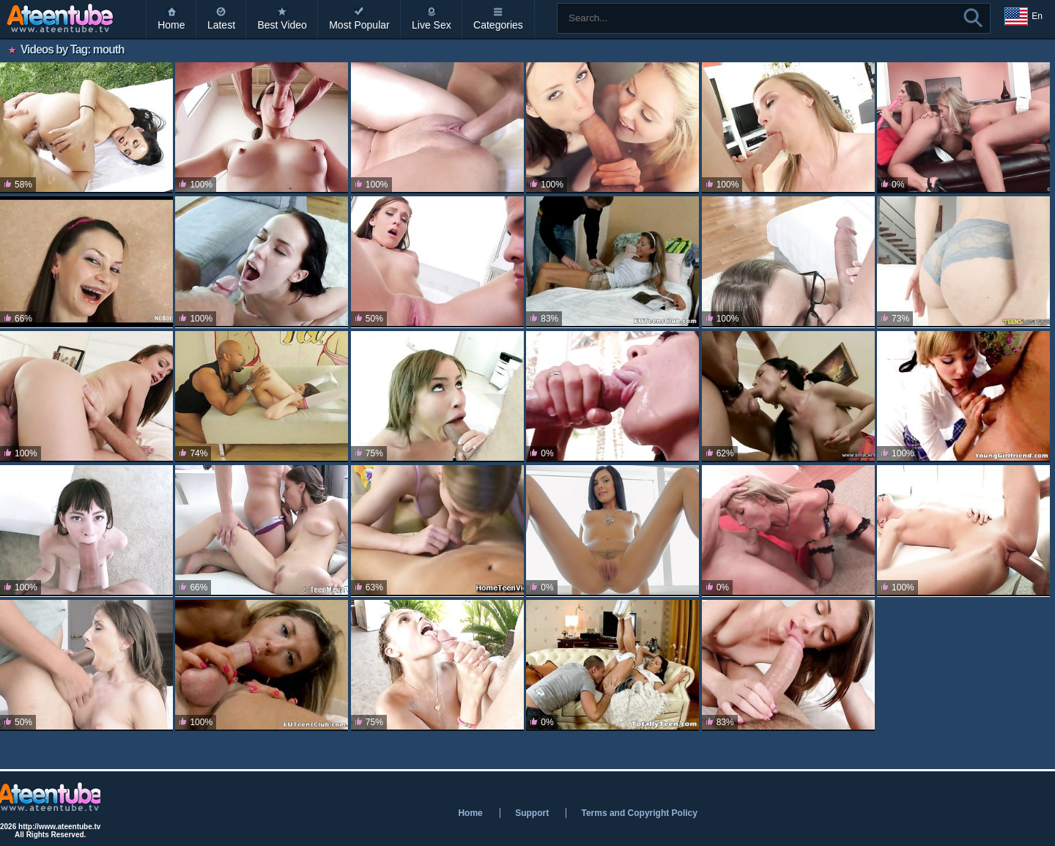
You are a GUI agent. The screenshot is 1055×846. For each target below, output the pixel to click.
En (1023, 16)
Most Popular (359, 25)
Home (171, 25)
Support (532, 813)
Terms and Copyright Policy (639, 813)
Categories (498, 25)
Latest (221, 25)
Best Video (281, 25)
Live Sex (431, 25)
